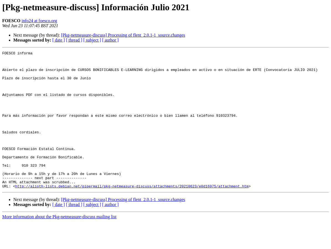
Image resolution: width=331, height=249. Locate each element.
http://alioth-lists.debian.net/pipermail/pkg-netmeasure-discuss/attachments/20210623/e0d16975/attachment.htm (131, 213)
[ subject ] (92, 40)
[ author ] (110, 40)
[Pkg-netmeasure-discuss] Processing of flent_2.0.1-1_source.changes (123, 35)
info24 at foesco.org (39, 20)
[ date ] (58, 40)
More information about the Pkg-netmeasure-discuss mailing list (59, 244)
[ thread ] (74, 40)
